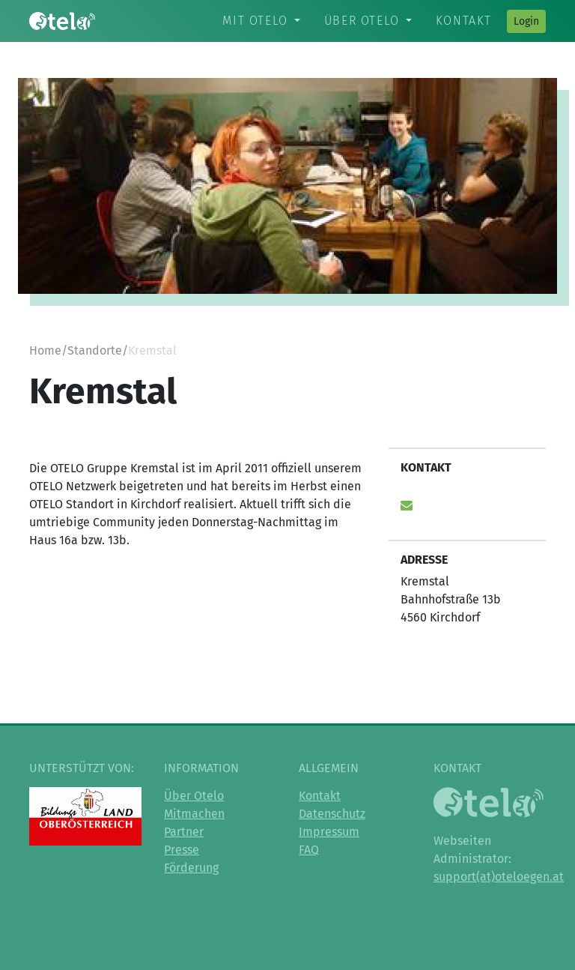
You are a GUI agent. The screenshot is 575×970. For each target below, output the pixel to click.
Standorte (94, 350)
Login (526, 21)
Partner (184, 832)
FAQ (309, 850)
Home (45, 350)
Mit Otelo (255, 20)
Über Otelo (362, 20)
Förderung (191, 868)
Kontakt (464, 20)
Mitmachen (194, 814)
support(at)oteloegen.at (498, 877)
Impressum (329, 832)
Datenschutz (332, 814)
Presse (181, 850)
